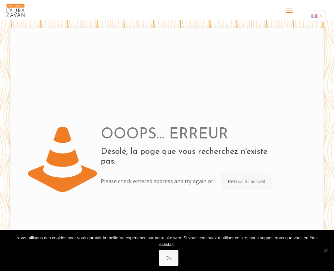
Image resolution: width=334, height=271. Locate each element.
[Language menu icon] (317, 16)
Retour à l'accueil (246, 181)
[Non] (326, 250)
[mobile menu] (289, 9)
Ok (168, 258)
